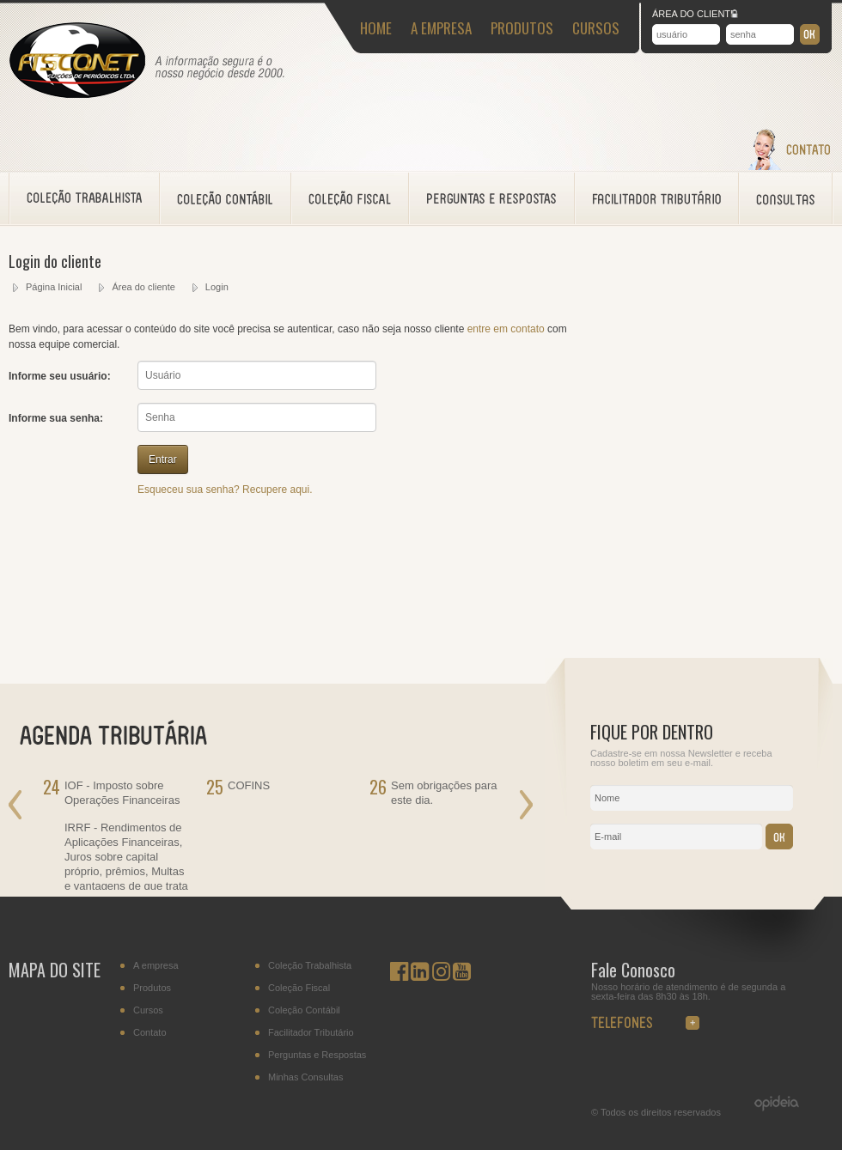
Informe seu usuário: (60, 376)
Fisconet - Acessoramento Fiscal (77, 61)
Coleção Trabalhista (309, 966)
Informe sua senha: (56, 418)
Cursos (148, 1010)
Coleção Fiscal (299, 988)
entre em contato (506, 329)
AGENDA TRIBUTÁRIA (124, 733)
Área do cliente (143, 287)
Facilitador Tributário (311, 1032)
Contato (150, 1032)
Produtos (152, 988)
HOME (376, 28)
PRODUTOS (522, 28)
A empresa (156, 966)
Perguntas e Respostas (317, 1055)
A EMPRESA (441, 28)
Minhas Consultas (305, 1077)
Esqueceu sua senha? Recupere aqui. (224, 490)
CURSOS (595, 28)
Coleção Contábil (304, 1010)
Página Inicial (54, 287)
